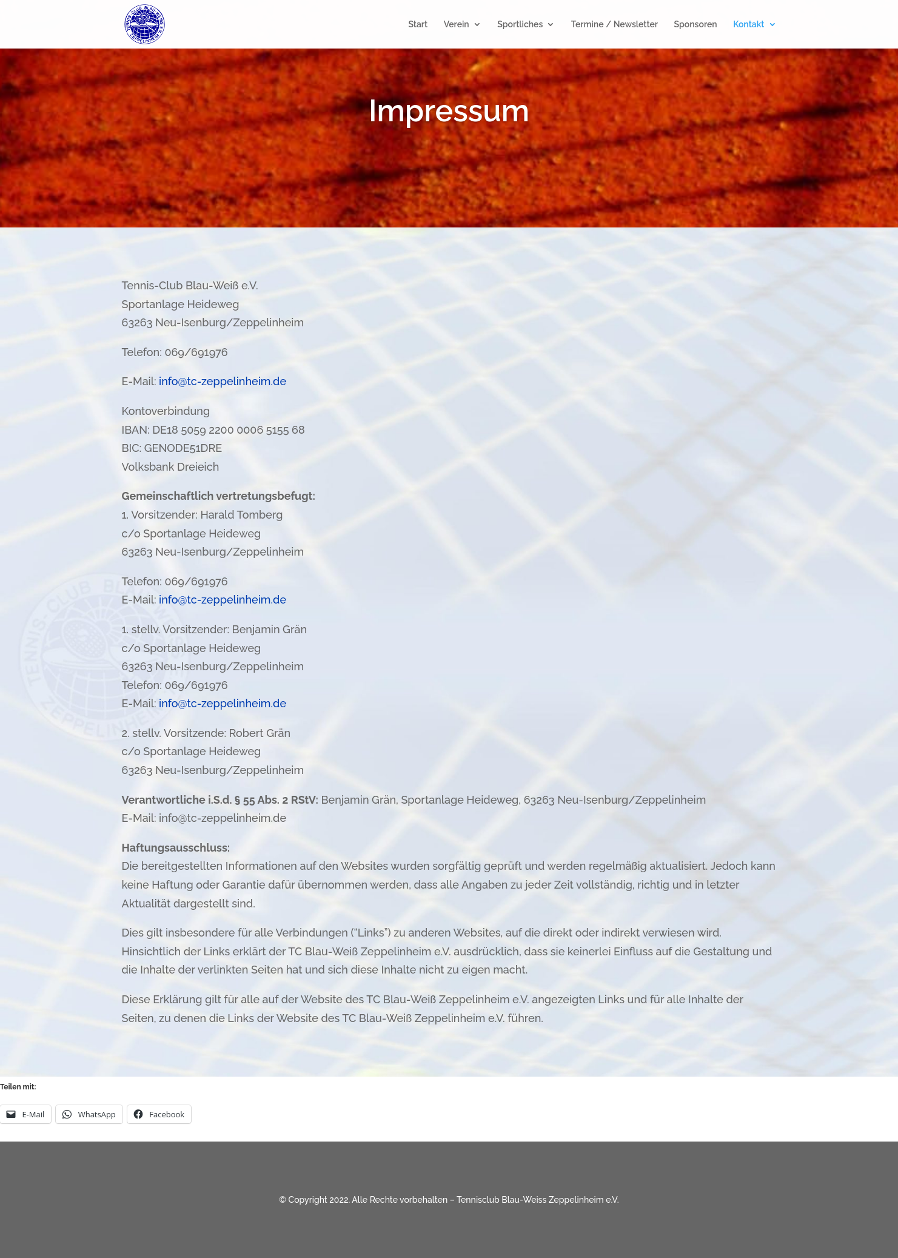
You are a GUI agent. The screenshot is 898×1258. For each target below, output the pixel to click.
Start (417, 24)
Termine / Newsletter (614, 24)
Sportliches (520, 24)
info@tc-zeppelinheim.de (222, 381)
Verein (456, 24)
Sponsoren (695, 24)
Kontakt (748, 24)
